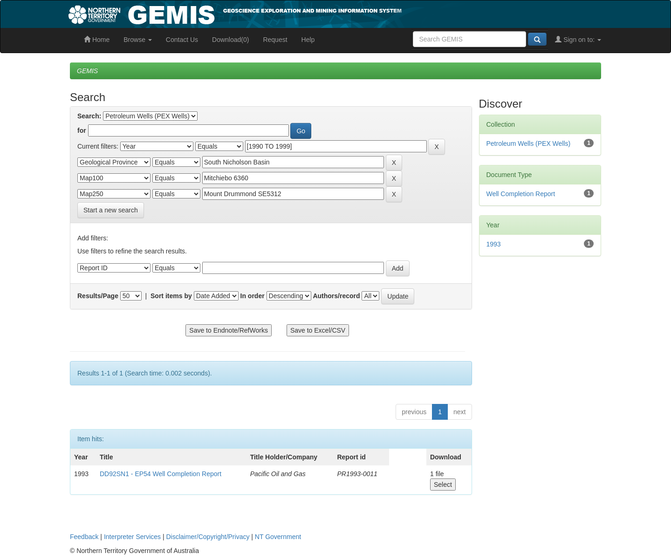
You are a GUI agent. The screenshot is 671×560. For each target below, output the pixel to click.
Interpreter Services (132, 536)
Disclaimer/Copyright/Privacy (208, 536)
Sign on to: (578, 39)
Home (97, 39)
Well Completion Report (520, 194)
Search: (89, 116)
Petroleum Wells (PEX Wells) (528, 143)
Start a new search (110, 210)
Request (275, 39)
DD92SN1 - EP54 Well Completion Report (160, 474)
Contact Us (182, 39)
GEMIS (87, 71)
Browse (137, 39)
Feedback (84, 536)
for (81, 130)
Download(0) (230, 39)
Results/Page (97, 296)
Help (308, 39)
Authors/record (336, 296)
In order (252, 296)
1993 (493, 244)
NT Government (278, 536)
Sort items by (171, 296)
